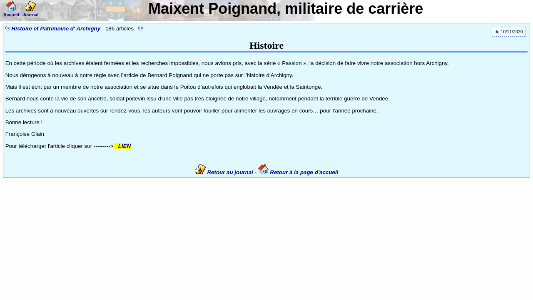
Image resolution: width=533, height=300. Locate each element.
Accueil (11, 12)
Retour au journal (225, 172)
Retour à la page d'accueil (298, 172)
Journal (30, 12)
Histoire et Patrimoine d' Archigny (55, 28)
